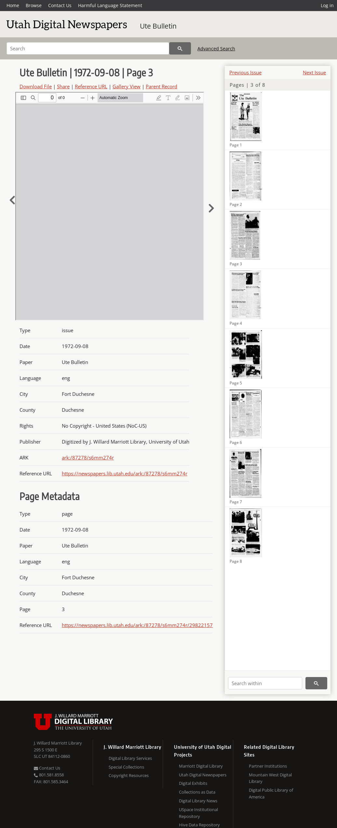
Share (63, 86)
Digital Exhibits (193, 783)
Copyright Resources (129, 775)
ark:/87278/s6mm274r (88, 457)
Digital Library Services (130, 758)
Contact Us (60, 5)
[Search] (88, 48)
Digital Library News (198, 801)
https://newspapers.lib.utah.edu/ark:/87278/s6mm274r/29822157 (137, 625)
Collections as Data (197, 792)
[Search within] (265, 683)
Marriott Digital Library (201, 766)
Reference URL (91, 86)
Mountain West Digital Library (270, 778)
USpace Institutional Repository (198, 813)
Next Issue (314, 72)
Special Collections (126, 767)
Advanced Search (216, 48)
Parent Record (161, 86)
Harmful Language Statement (110, 5)
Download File (36, 86)
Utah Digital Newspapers (202, 775)
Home (13, 5)
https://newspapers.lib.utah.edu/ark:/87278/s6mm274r (124, 473)
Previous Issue (245, 72)
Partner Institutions (268, 766)
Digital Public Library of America (271, 793)
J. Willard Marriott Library (58, 743)
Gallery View (127, 86)
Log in (327, 5)
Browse (34, 5)
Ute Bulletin (158, 26)
